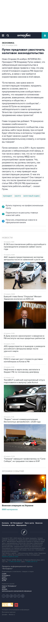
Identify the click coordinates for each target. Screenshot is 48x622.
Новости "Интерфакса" (9, 586)
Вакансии (38, 523)
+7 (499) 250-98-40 (15, 561)
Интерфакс (24, 35)
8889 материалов (10, 509)
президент (7, 196)
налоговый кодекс (31, 196)
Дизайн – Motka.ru (8, 615)
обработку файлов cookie (10, 556)
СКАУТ (4, 577)
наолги (18, 196)
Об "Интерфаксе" (16, 523)
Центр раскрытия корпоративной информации (17, 591)
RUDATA (4, 589)
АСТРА (4, 580)
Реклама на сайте (8, 525)
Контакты (5, 523)
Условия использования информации (15, 610)
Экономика (8, 43)
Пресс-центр (29, 523)
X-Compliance (6, 575)
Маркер (4, 579)
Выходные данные (8, 612)
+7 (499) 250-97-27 (31, 561)
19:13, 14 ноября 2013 (9, 45)
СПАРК (4, 574)
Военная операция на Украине (17, 505)
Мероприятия (21, 525)
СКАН (4, 588)
